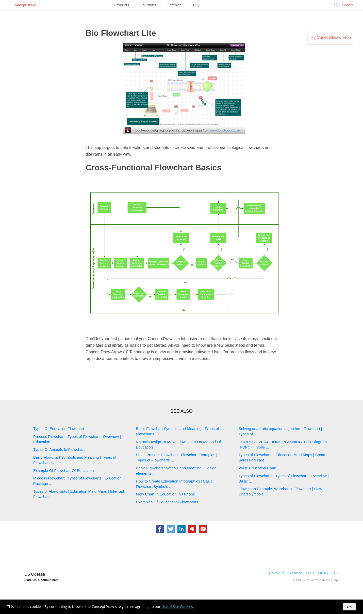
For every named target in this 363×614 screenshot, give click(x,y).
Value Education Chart (257, 468)
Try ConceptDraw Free (330, 37)
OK (349, 607)
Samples (175, 5)
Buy (196, 5)
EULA (310, 573)
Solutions (148, 5)
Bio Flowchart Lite (121, 33)
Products (121, 5)
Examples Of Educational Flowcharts (167, 502)
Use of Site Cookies (177, 606)
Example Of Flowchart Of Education (63, 470)
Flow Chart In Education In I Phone (165, 494)
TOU (335, 573)
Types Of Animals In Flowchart (59, 449)
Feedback (295, 573)
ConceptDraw (24, 5)
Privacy (323, 573)
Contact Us (276, 573)
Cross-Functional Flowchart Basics (153, 167)
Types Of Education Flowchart (58, 428)
